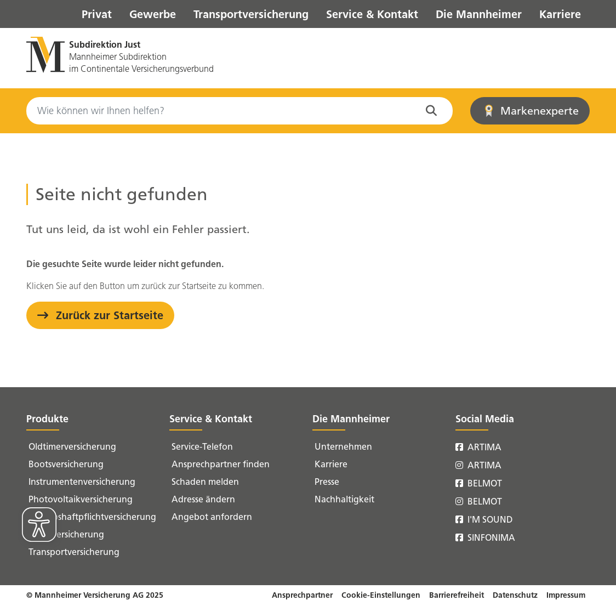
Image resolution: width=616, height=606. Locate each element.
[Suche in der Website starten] (433, 111)
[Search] (239, 110)
